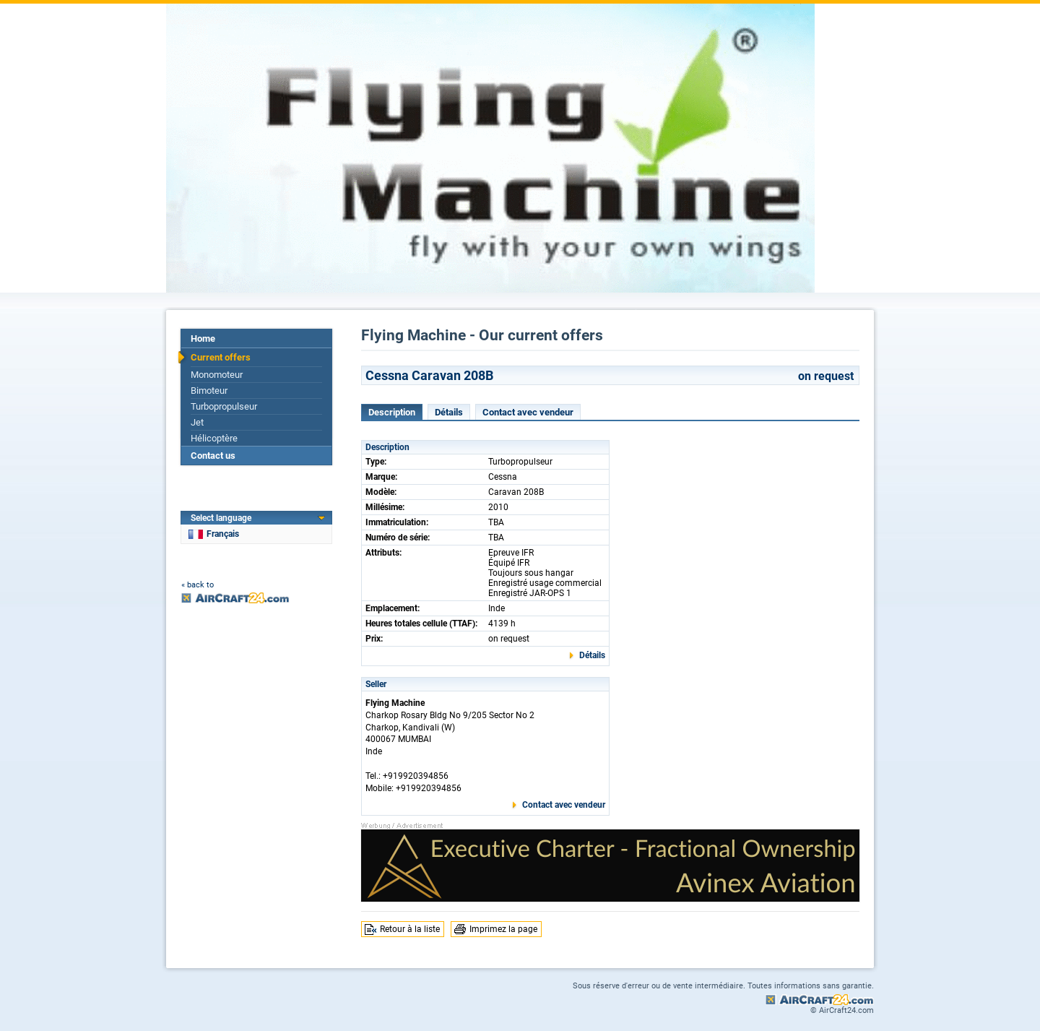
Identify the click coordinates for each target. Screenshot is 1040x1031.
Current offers (221, 357)
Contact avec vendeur (527, 412)
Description (391, 412)
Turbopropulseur (224, 406)
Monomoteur (217, 374)
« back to (197, 585)
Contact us (213, 455)
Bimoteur (209, 390)
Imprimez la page (503, 929)
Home (203, 338)
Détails (449, 412)
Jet (197, 422)
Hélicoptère (214, 438)
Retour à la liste (410, 929)
